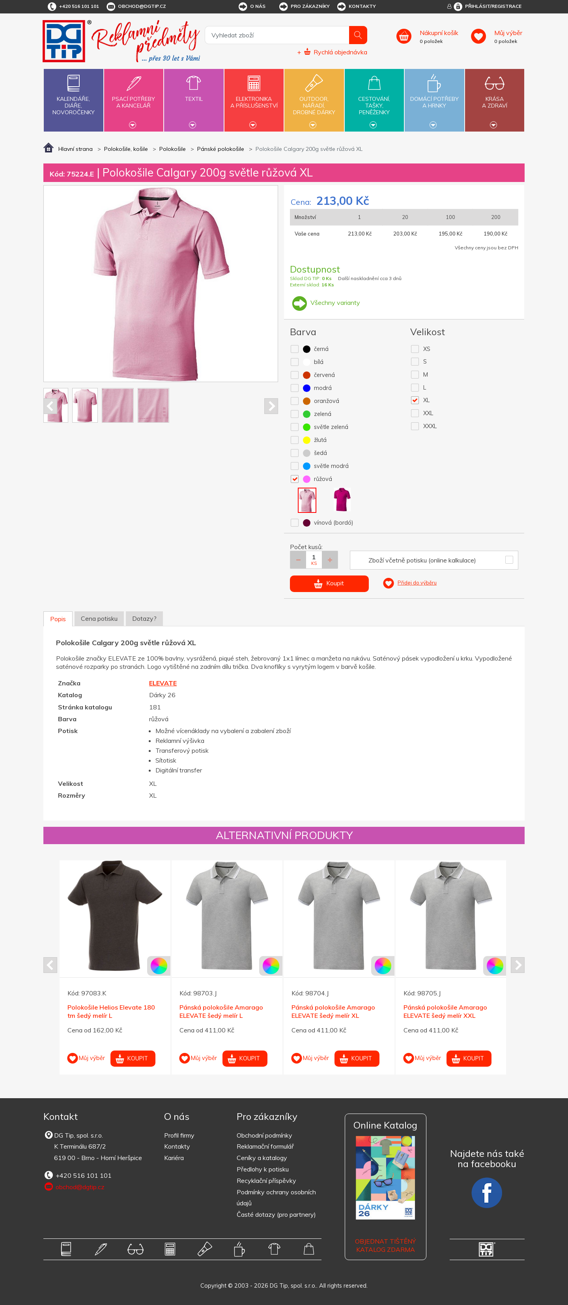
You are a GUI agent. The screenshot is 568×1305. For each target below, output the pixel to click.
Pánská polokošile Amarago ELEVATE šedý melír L (221, 1011)
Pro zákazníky (304, 6)
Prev (50, 406)
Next (271, 406)
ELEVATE (163, 683)
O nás (251, 6)
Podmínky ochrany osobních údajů (276, 1197)
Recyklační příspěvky (266, 1180)
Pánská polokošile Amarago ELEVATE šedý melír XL (333, 1011)
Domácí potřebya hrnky (434, 98)
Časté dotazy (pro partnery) (276, 1214)
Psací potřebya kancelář (133, 98)
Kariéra (174, 1158)
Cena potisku (99, 618)
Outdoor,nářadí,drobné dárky (314, 99)
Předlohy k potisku (263, 1169)
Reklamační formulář (265, 1146)
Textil (193, 94)
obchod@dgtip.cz (135, 6)
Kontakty (356, 6)
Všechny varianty (325, 302)
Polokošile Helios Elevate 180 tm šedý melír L (111, 1011)
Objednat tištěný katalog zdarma (385, 1245)
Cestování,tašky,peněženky (374, 99)
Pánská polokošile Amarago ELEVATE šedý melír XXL (445, 1011)
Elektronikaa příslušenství (254, 98)
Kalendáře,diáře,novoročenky (73, 93)
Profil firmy (179, 1135)
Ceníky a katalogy (262, 1158)
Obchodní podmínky (264, 1135)
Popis (58, 619)
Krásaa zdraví (494, 98)
